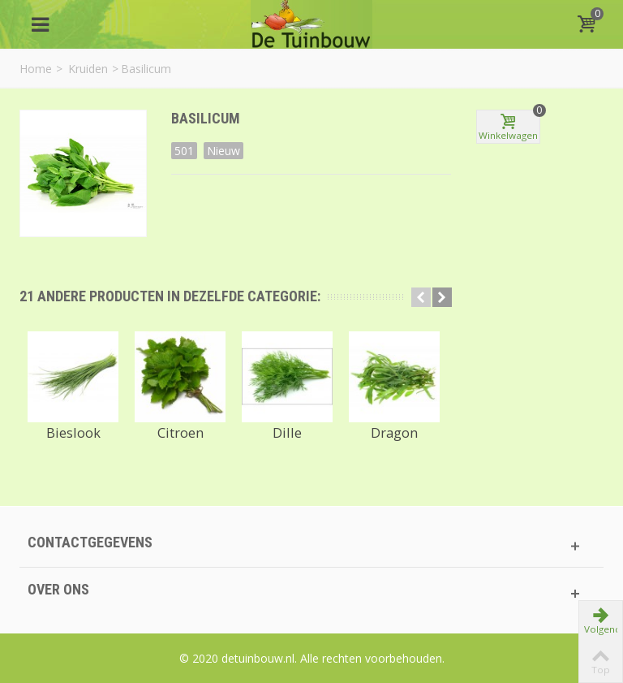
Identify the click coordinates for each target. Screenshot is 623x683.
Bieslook (73, 433)
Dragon (394, 433)
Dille (287, 433)
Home (35, 68)
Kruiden (88, 68)
